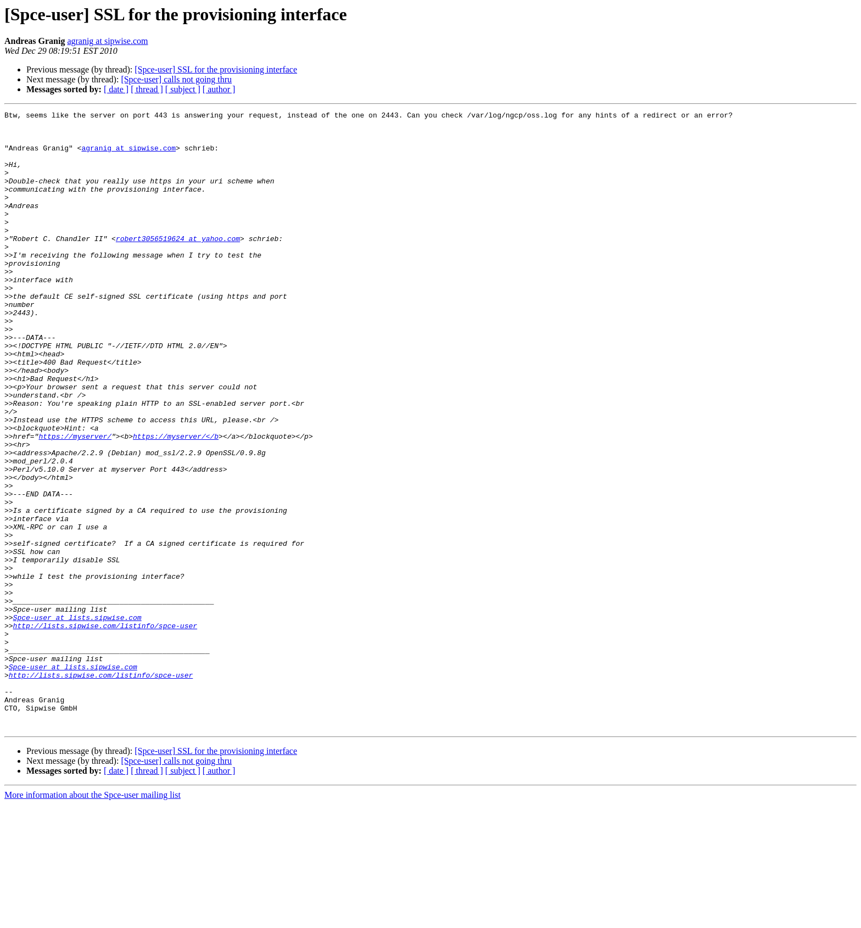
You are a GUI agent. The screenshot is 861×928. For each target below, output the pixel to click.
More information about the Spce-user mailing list (92, 918)
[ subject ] (182, 89)
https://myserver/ (74, 502)
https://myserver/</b (176, 502)
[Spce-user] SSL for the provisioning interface (216, 69)
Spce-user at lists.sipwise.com (77, 719)
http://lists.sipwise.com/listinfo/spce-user (105, 729)
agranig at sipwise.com (107, 41)
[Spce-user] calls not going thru (176, 79)
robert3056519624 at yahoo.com (178, 265)
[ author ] (219, 89)
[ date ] (116, 89)
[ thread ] (147, 89)
